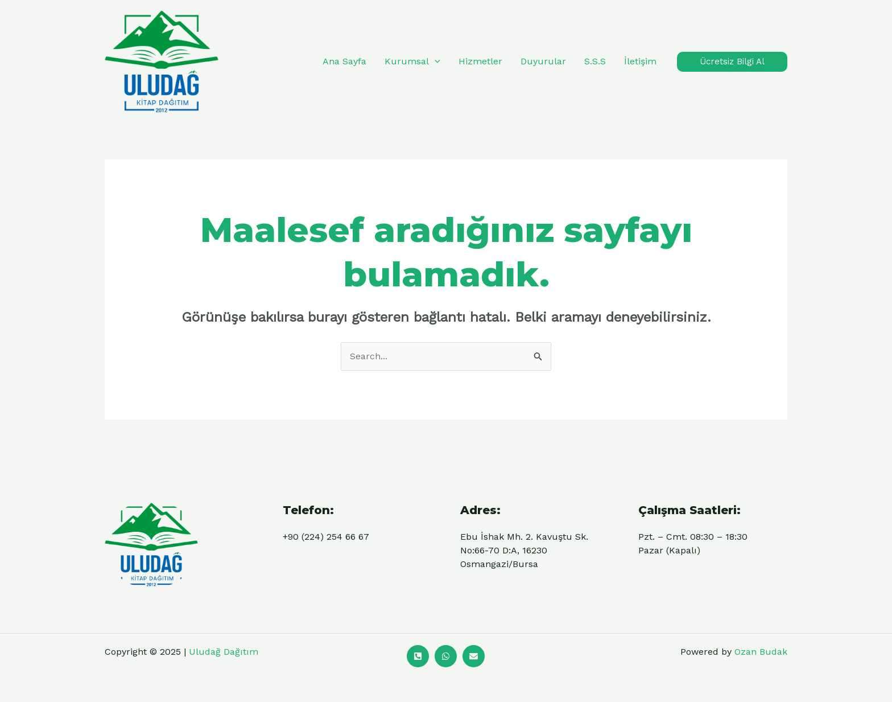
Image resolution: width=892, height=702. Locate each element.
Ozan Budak (760, 651)
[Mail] (473, 656)
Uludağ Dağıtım (223, 651)
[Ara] (418, 656)
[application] (434, 61)
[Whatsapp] (446, 656)
